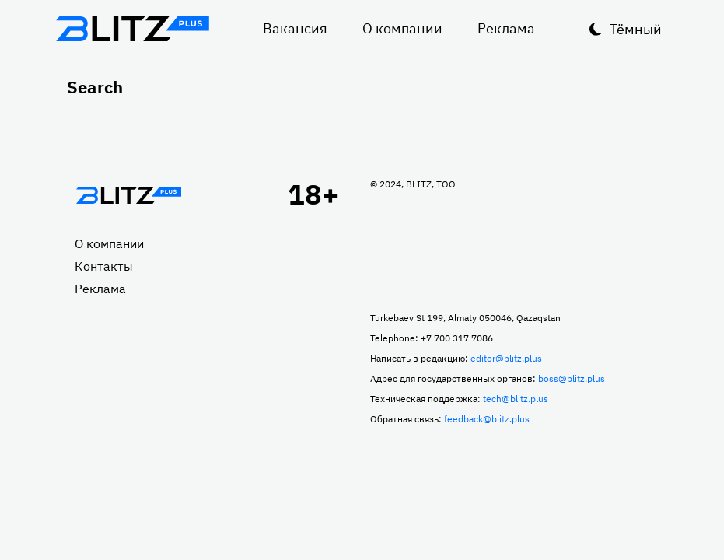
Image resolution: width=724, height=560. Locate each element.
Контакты (104, 266)
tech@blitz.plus (515, 398)
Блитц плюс (133, 28)
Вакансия (295, 28)
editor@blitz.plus (506, 358)
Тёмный (636, 29)
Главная (129, 195)
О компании (402, 28)
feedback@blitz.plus (487, 419)
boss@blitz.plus (571, 378)
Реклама (506, 28)
